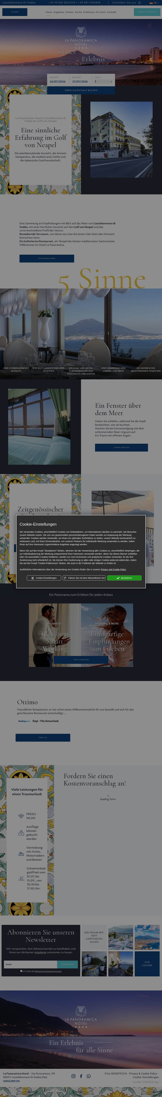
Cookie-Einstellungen (43, 578)
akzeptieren (124, 578)
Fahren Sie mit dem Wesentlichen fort (84, 578)
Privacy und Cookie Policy (113, 569)
